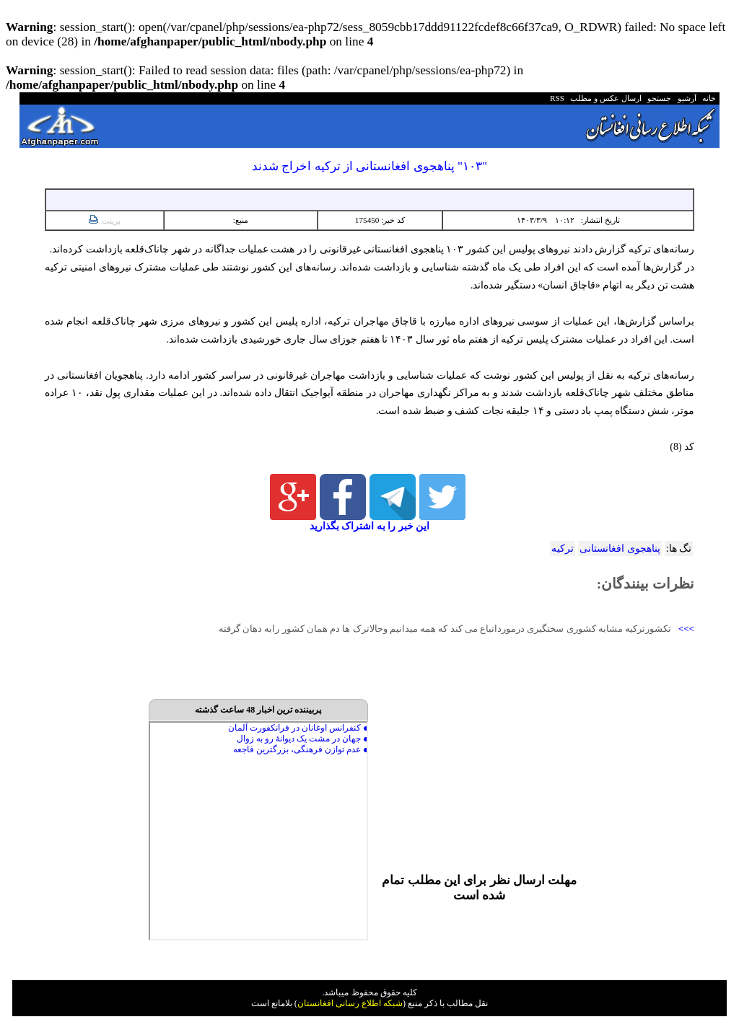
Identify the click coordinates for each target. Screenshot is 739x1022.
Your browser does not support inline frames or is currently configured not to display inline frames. (258, 830)
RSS (557, 98)
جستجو (658, 98)
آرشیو (684, 98)
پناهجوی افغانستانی (620, 548)
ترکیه (562, 548)
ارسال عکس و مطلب (604, 98)
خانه (708, 98)
